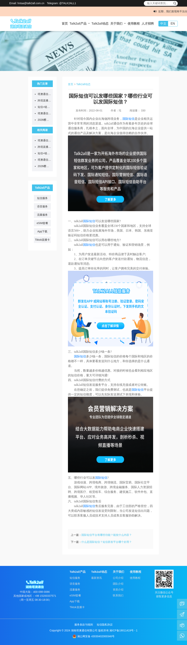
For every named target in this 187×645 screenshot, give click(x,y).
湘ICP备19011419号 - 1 (123, 630)
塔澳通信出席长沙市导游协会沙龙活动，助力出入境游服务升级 (44, 113)
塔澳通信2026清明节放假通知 (44, 94)
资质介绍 (118, 589)
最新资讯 (96, 577)
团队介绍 (118, 583)
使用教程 (134, 23)
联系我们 (118, 595)
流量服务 (42, 214)
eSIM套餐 (42, 223)
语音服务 (42, 206)
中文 (163, 23)
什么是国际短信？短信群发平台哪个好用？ (106, 541)
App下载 (42, 231)
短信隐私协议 (105, 624)
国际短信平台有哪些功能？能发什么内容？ (106, 534)
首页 (65, 23)
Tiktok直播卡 (42, 239)
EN (173, 23)
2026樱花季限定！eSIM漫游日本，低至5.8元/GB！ (44, 119)
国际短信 (128, 118)
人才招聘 (148, 23)
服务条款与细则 (83, 624)
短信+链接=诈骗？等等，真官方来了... (44, 106)
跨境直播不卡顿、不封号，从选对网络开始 (44, 100)
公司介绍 (118, 577)
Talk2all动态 (100, 23)
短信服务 (42, 198)
